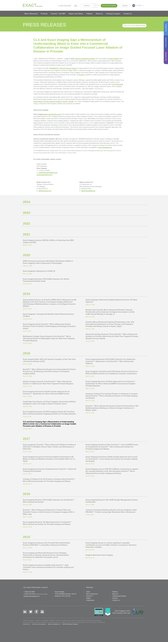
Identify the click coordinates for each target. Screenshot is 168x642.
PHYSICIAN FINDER (109, 6)
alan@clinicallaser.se (88, 191)
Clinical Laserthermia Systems (85, 58)
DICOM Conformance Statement (70, 624)
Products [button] (44, 14)
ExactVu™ (82, 75)
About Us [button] (99, 14)
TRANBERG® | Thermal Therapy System (62, 68)
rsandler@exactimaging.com (48, 172)
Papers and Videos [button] (76, 14)
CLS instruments (117, 84)
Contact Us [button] (127, 14)
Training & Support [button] (113, 14)
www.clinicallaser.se (105, 147)
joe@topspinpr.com (44, 191)
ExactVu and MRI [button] (58, 13)
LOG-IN (124, 6)
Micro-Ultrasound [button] (31, 14)
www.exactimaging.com (52, 114)
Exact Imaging (114, 58)
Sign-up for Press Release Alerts (134, 25)
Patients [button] (89, 14)
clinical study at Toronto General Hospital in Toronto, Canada (53, 101)
